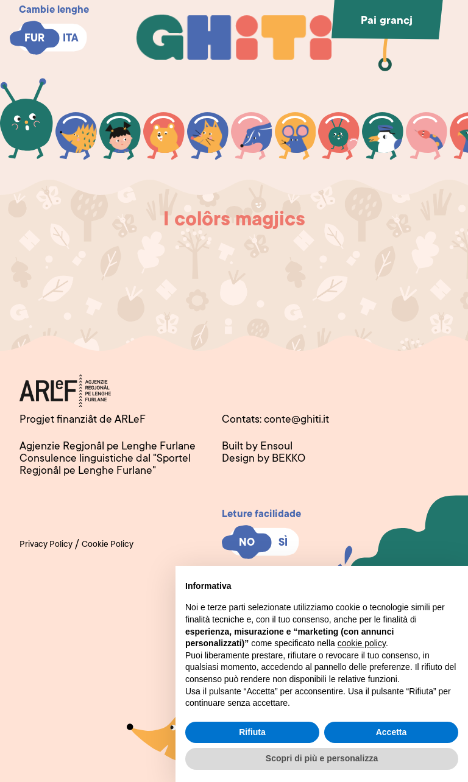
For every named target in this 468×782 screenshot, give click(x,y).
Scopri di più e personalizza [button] (322, 758)
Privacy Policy (46, 545)
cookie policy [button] (362, 643)
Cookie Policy (107, 545)
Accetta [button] (391, 732)
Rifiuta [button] (252, 732)
